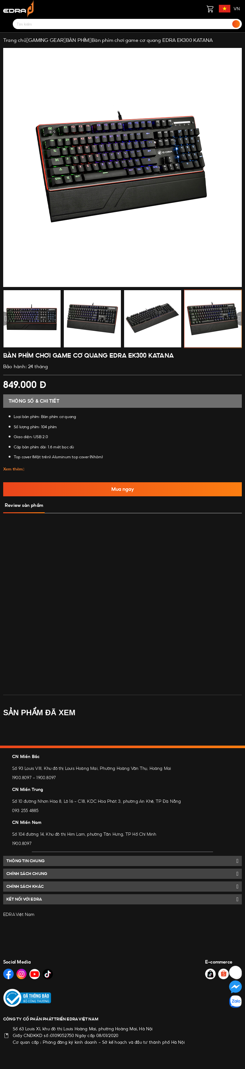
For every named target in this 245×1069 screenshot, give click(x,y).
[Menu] (7, 24)
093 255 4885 (25, 810)
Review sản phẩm (24, 505)
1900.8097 (22, 777)
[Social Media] (8, 974)
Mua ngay (122, 489)
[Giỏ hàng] (210, 9)
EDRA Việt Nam (19, 914)
